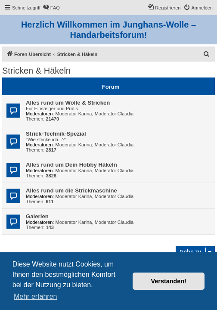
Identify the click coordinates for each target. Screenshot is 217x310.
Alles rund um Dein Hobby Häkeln (71, 164)
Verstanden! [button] (168, 281)
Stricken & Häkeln (36, 70)
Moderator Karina (74, 113)
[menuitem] (51, 8)
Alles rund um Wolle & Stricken (68, 102)
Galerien (37, 216)
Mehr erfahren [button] (35, 296)
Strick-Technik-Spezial (56, 133)
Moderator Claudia (114, 113)
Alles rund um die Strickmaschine (71, 190)
